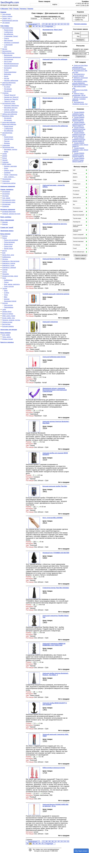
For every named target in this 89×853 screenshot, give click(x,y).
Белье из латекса (7, 313)
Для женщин (8, 89)
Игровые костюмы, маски (10, 276)
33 (61, 24)
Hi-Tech (6, 70)
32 (58, 24)
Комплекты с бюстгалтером (10, 261)
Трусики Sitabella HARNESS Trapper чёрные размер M (78, 159)
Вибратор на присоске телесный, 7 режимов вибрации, (80, 98)
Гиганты (6, 38)
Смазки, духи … (7, 18)
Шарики (4, 156)
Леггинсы (5, 259)
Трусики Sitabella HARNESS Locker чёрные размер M (80, 149)
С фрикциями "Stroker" (11, 36)
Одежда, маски (8, 170)
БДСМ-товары (6, 164)
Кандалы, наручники (10, 166)
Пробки (4, 153)
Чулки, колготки (9, 286)
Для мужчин (8, 91)
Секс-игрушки (6, 14)
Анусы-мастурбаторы (9, 122)
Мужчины (7, 143)
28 (46, 24)
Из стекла (7, 87)
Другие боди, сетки (8, 255)
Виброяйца (7, 74)
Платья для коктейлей (11, 240)
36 (27, 26)
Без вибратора (8, 34)
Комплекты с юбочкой (9, 267)
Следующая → (50, 26)
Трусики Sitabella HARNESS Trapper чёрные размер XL (78, 119)
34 (65, 24)
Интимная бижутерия (8, 211)
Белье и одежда (7, 16)
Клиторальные (8, 59)
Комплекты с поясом (8, 263)
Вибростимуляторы (8, 53)
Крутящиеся (8, 68)
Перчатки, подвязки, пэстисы (11, 320)
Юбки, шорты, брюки (8, 316)
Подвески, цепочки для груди (11, 214)
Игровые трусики (7, 339)
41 (42, 26)
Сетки (4, 278)
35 (68, 24)
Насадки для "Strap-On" (11, 97)
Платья (4, 238)
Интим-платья (8, 244)
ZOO (5, 47)
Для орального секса (8, 202)
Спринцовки (6, 145)
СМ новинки (6, 22)
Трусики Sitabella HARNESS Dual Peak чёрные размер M (78, 129)
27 (43, 24)
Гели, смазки (6, 198)
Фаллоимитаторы (7, 28)
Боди (3, 253)
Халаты (4, 272)
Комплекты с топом (8, 265)
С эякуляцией (8, 44)
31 (55, 24)
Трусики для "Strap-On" (11, 99)
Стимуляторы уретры (9, 183)
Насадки (4, 160)
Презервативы (6, 179)
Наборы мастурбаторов (9, 114)
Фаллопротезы (6, 51)
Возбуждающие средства (10, 20)
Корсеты (4, 236)
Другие (6, 76)
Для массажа (6, 204)
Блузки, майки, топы (8, 318)
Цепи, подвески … (9, 177)
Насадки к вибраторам (11, 80)
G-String (6, 292)
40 (39, 26)
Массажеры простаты (11, 107)
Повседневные (8, 307)
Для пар (6, 78)
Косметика (5, 206)
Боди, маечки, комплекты (12, 284)
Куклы (4, 135)
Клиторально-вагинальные (12, 57)
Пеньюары (5, 274)
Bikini (5, 297)
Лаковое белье (6, 311)
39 (36, 26)
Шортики (6, 299)
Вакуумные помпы (8, 116)
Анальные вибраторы (10, 112)
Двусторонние (8, 40)
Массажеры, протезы (10, 149)
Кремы (6, 151)
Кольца (4, 158)
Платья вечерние (9, 242)
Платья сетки (8, 246)
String (5, 290)
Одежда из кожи (7, 322)
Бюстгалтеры (6, 324)
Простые (6, 141)
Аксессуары (6, 181)
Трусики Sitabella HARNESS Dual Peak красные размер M (78, 139)
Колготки (5, 303)
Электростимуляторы (9, 82)
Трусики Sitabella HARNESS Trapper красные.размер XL (78, 113)
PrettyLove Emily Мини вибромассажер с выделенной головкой (80, 67)
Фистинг (4, 49)
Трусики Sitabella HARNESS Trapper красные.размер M (78, 154)
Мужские (5, 224)
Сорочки (4, 269)
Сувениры (5, 162)
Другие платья (8, 248)
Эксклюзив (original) (10, 301)
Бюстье (4, 250)
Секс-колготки (8, 305)
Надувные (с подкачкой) (11, 42)
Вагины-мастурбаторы (9, 124)
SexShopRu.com (9, 2)
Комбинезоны (6, 257)
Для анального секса (8, 103)
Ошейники (7, 172)
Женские (5, 222)
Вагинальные (8, 55)
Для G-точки (8, 61)
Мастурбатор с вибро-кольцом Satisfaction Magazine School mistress (80, 83)
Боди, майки (6, 335)
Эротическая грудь (8, 147)
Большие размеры (8, 326)
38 (33, 26)
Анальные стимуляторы (11, 105)
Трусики (4, 288)
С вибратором (8, 32)
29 (49, 24)
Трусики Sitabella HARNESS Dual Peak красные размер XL (78, 134)
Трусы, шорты (6, 337)
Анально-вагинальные (11, 65)
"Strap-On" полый (9, 101)
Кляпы (6, 168)
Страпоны (5, 93)
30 (52, 24)
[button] (81, 851)
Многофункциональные (11, 63)
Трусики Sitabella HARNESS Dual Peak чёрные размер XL (78, 124)
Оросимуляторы (7, 133)
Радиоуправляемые (10, 72)
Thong (6, 295)
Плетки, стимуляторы (10, 174)
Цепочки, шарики (9, 110)
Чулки (4, 309)
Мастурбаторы (6, 84)
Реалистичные (8, 30)
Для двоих (5, 196)
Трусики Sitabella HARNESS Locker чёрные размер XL (80, 144)
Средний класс (8, 139)
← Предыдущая (31, 24)
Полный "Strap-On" (10, 95)
